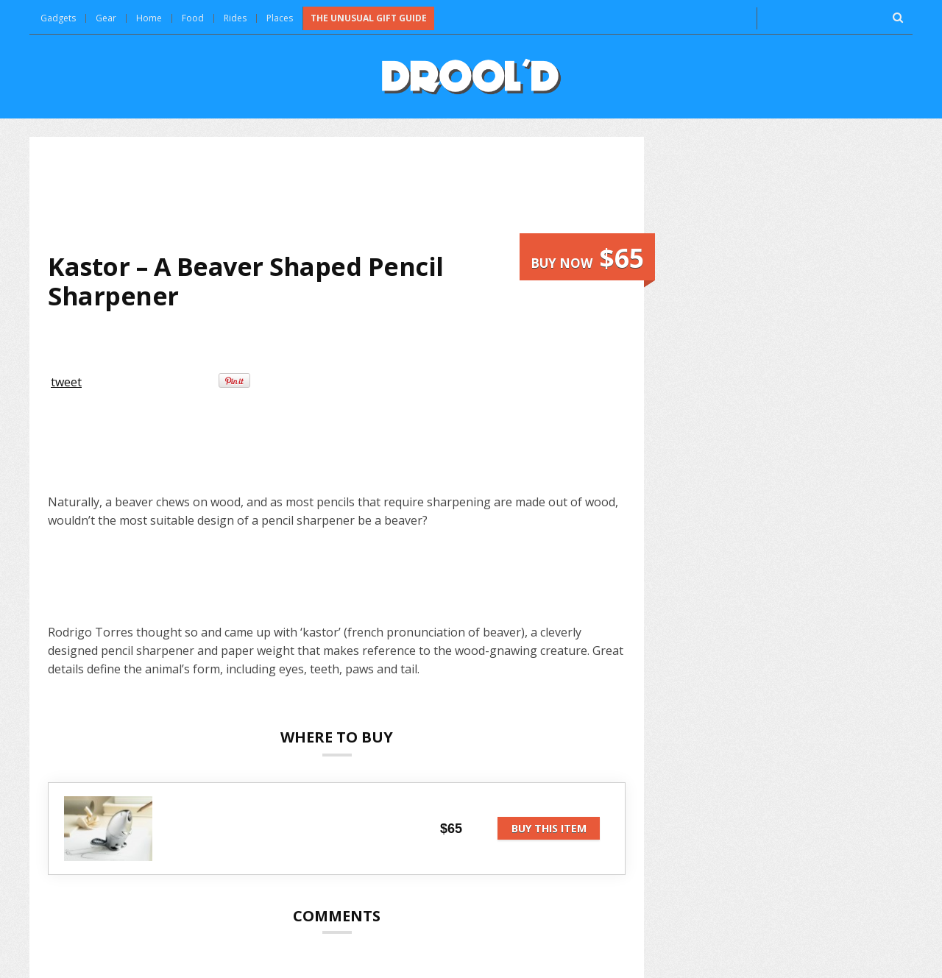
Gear (106, 18)
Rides (235, 18)
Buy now (587, 258)
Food (193, 18)
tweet (66, 382)
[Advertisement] (337, 194)
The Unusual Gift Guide (369, 18)
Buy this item (549, 828)
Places (279, 18)
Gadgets (58, 18)
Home (149, 18)
